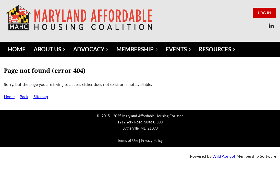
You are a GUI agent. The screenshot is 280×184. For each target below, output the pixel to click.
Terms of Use (128, 140)
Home (9, 96)
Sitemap (40, 96)
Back (24, 96)
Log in (264, 12)
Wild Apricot (223, 156)
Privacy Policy (152, 140)
